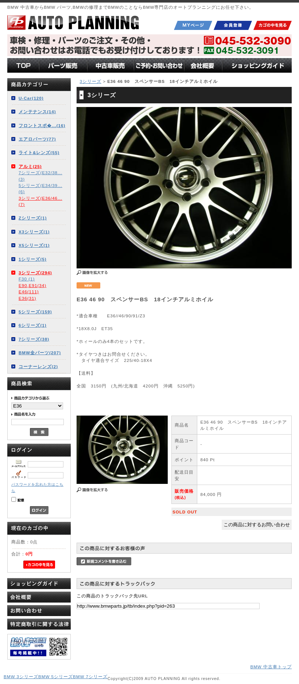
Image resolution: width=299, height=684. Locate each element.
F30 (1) (27, 278)
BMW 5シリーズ (55, 676)
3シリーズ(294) (35, 272)
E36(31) (27, 298)
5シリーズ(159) (35, 311)
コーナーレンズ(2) (38, 366)
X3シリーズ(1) (34, 231)
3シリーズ (90, 81)
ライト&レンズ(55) (39, 152)
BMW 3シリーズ (21, 676)
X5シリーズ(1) (34, 245)
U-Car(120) (31, 98)
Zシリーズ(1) (33, 217)
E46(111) (29, 291)
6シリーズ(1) (33, 325)
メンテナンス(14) (37, 111)
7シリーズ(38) (34, 339)
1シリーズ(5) (33, 259)
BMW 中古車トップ (271, 666)
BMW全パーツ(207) (40, 352)
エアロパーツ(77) (37, 139)
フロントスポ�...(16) (42, 125)
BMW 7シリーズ (90, 676)
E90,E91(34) (32, 285)
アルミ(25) (30, 166)
